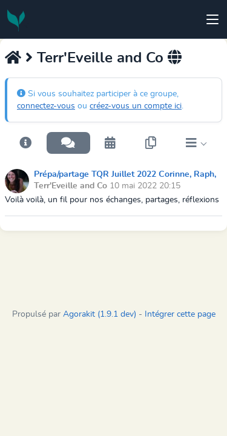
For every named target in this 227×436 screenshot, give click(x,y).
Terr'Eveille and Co (100, 58)
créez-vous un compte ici (136, 106)
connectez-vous (46, 106)
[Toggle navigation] (212, 19)
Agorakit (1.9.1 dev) (99, 314)
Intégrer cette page (180, 314)
